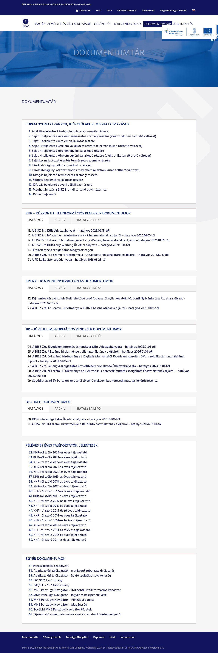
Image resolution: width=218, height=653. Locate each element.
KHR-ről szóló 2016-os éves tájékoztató (59, 496)
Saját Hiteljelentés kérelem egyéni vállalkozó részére (68, 150)
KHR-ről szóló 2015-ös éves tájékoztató (60, 505)
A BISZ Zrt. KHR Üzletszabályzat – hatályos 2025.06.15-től (71, 230)
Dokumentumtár (158, 24)
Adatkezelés (183, 24)
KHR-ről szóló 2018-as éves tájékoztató (59, 481)
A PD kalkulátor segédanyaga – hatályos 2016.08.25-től (69, 259)
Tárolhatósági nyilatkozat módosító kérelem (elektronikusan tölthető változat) (86, 170)
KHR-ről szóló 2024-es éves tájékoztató (60, 452)
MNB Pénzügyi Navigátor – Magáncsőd (60, 604)
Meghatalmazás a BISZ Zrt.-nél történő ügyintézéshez (70, 189)
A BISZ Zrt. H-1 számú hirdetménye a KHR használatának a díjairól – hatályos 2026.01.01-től (93, 235)
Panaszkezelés (30, 637)
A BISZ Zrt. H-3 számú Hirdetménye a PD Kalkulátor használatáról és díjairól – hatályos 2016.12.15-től (100, 255)
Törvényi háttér (52, 637)
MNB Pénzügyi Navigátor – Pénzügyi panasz (64, 599)
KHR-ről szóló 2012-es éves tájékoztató (60, 535)
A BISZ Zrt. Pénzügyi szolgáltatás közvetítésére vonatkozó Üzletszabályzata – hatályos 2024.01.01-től (101, 366)
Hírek (112, 637)
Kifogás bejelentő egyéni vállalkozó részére (62, 184)
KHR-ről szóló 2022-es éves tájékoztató (60, 462)
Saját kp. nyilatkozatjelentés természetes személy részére (71, 160)
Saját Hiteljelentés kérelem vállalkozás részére (63, 141)
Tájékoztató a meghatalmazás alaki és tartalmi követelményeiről (77, 614)
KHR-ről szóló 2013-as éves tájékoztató (59, 525)
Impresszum (127, 637)
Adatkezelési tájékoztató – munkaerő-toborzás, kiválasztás (73, 570)
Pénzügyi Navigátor (127, 10)
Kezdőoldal (85, 10)
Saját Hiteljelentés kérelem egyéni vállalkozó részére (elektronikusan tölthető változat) (91, 155)
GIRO (98, 10)
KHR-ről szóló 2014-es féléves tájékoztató (62, 520)
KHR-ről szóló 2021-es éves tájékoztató (59, 467)
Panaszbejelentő (44, 194)
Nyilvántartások (127, 24)
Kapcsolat (99, 637)
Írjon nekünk (148, 10)
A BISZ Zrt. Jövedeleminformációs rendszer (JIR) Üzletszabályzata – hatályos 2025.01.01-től (94, 346)
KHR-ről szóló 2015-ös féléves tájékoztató (62, 510)
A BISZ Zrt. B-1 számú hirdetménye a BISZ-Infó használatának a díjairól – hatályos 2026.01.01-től (97, 424)
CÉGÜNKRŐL (102, 24)
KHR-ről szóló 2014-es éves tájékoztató (60, 515)
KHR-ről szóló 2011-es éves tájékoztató (60, 539)
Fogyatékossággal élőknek (173, 10)
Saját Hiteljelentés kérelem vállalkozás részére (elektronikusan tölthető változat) (87, 146)
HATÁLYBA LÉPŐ (89, 220)
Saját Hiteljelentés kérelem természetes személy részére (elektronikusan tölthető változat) (94, 136)
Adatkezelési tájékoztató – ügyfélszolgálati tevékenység (72, 575)
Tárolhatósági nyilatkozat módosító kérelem (62, 165)
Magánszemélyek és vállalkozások (63, 24)
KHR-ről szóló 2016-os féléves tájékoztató (62, 501)
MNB (109, 10)
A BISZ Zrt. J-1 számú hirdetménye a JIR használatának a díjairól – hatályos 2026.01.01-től (92, 351)
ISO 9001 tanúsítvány (48, 580)
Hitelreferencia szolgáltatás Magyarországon (62, 250)
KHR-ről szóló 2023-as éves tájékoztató (59, 457)
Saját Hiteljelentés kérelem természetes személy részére (69, 131)
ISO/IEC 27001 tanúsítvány (51, 585)
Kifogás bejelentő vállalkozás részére (58, 180)
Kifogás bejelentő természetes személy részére (65, 175)
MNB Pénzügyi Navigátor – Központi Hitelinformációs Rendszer (77, 590)
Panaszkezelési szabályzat (51, 566)
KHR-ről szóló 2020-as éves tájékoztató (60, 472)
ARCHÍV (60, 220)
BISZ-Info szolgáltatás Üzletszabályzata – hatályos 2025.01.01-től (76, 419)
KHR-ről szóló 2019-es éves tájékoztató (59, 476)
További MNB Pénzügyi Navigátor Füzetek (63, 609)
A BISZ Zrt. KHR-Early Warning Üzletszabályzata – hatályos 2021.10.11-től (81, 245)
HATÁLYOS (35, 220)
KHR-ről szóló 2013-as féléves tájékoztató (62, 530)
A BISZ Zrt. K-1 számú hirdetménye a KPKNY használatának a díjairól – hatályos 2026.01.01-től (95, 308)
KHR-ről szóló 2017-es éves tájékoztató (59, 486)
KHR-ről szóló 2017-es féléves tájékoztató (62, 491)
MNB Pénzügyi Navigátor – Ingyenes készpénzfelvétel (70, 595)
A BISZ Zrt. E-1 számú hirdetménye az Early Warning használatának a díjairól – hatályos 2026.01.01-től (100, 240)
